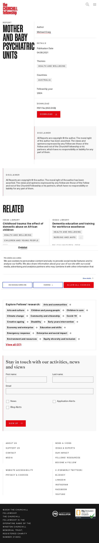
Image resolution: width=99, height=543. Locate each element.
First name (11, 374)
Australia (44, 80)
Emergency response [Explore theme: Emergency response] (18, 333)
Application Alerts (66, 401)
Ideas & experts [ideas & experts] (65, 448)
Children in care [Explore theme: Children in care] (75, 310)
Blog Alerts (16, 407)
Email (8, 386)
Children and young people (21, 240)
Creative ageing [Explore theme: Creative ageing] (15, 322)
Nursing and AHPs (65, 237)
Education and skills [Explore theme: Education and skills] (50, 327)
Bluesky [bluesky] (60, 475)
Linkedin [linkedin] (60, 480)
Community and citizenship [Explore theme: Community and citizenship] (45, 316)
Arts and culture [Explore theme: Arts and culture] (15, 310)
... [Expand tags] (81, 237)
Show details (87, 278)
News (13, 401)
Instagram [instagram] (61, 485)
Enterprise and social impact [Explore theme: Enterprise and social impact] (52, 333)
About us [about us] (11, 443)
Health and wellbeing (52, 66)
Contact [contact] (11, 453)
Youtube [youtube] (60, 494)
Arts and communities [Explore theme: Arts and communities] (55, 305)
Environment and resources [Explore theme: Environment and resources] (22, 339)
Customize (48, 285)
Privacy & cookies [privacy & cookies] (17, 475)
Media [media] (9, 458)
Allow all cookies (78, 285)
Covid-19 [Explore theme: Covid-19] (72, 316)
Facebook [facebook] (61, 489)
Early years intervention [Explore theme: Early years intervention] (61, 322)
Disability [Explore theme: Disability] (36, 322)
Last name (57, 374)
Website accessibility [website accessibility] (19, 470)
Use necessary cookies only (17, 285)
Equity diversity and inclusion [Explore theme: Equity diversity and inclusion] (59, 339)
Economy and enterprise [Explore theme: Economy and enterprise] (20, 327)
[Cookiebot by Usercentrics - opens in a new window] (14, 248)
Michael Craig (44, 32)
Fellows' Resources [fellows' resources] (67, 458)
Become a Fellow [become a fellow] (65, 462)
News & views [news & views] (63, 443)
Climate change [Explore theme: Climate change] (15, 316)
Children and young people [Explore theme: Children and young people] (45, 310)
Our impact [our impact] (62, 453)
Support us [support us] (13, 448)
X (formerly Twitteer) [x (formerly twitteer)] (68, 470)
